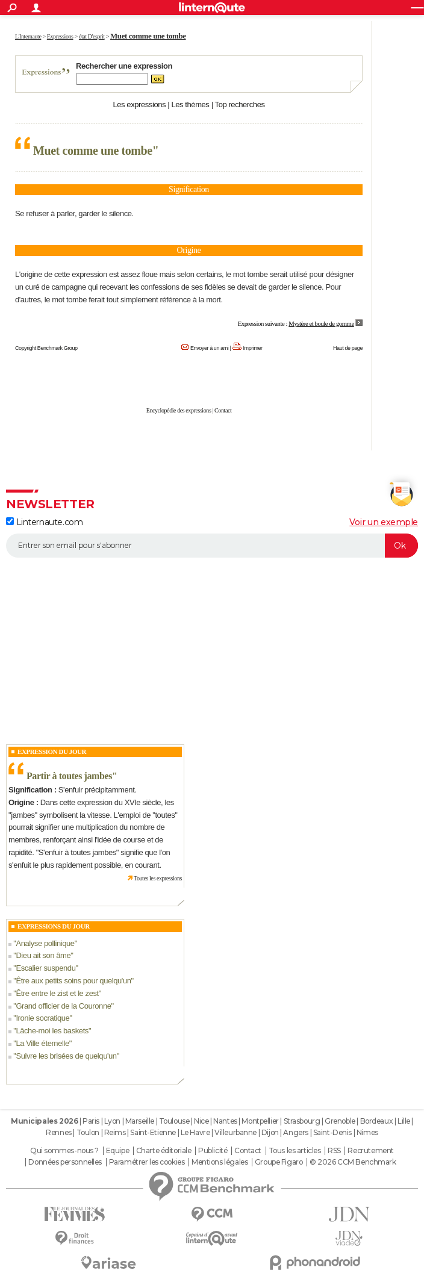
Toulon (87, 1132)
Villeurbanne (235, 1132)
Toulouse (174, 1120)
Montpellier (260, 1120)
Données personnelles (65, 1162)
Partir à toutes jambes (69, 776)
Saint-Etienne (153, 1132)
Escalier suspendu (45, 968)
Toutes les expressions (158, 878)
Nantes (225, 1120)
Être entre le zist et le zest (57, 993)
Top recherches (240, 104)
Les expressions (139, 104)
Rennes (58, 1132)
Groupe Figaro (279, 1162)
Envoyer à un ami (209, 348)
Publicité (212, 1151)
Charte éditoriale (164, 1151)
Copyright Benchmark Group (46, 348)
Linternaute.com (44, 522)
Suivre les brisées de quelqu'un (66, 1055)
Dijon (270, 1132)
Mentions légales (220, 1162)
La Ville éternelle (42, 1043)
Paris (91, 1120)
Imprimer (253, 348)
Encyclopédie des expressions (178, 410)
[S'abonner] (212, 546)
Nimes (367, 1132)
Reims (115, 1132)
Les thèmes (190, 104)
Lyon (112, 1120)
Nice (201, 1120)
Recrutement (370, 1151)
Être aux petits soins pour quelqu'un (73, 980)
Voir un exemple (383, 522)
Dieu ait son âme (43, 955)
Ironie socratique (42, 1017)
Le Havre (195, 1132)
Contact (222, 410)
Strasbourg (302, 1120)
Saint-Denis (332, 1132)
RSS (334, 1151)
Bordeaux (376, 1120)
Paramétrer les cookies (147, 1162)
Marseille (139, 1120)
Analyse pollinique (45, 943)
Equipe (117, 1151)
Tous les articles (295, 1151)
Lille (404, 1120)
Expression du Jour (51, 751)
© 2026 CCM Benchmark (353, 1162)
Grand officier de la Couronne (63, 1005)
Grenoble (340, 1120)
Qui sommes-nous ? (64, 1151)
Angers (295, 1132)
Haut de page (348, 348)
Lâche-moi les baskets (52, 1030)
